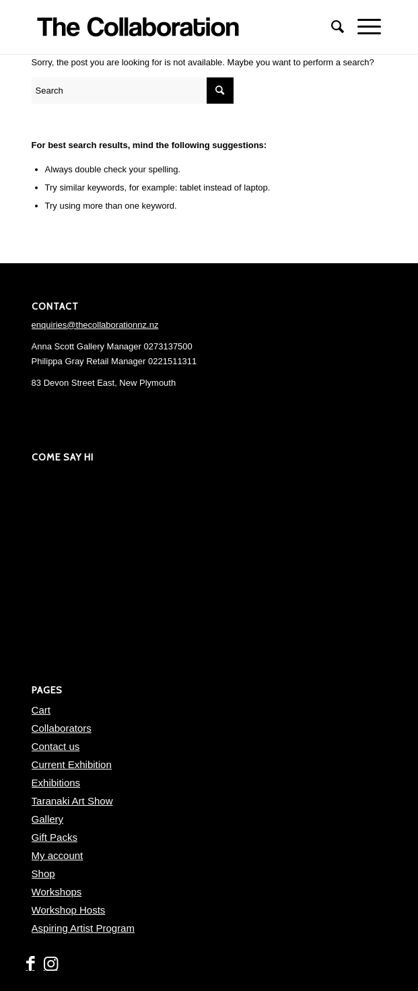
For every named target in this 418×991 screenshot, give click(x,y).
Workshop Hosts (69, 910)
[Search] (331, 27)
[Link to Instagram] (50, 964)
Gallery (48, 819)
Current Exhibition (72, 764)
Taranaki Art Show (72, 801)
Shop (43, 873)
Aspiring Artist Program (83, 928)
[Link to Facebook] (30, 964)
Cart (41, 710)
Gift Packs (54, 837)
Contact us (56, 746)
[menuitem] (331, 27)
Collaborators (62, 728)
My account (57, 855)
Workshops (57, 891)
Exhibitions (56, 782)
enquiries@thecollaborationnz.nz (95, 325)
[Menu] (362, 27)
